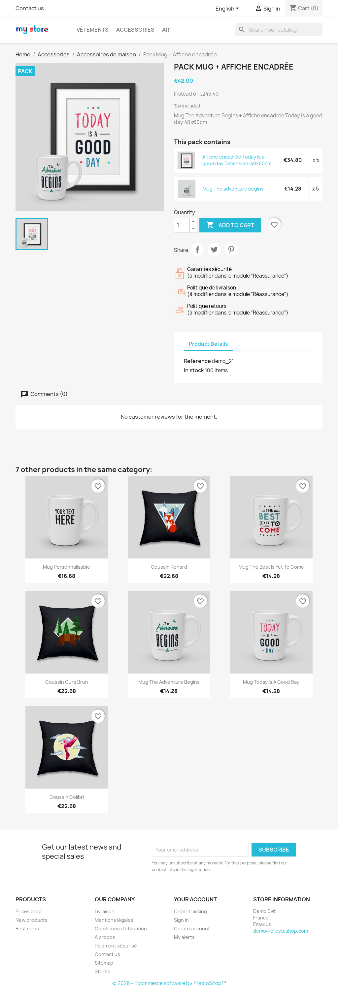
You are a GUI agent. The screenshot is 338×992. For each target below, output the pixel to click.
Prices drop (29, 911)
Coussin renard (169, 567)
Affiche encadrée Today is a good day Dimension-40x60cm (236, 160)
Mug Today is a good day (271, 682)
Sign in (181, 920)
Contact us (30, 8)
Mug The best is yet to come (271, 567)
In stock (194, 370)
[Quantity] (182, 225)
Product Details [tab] (208, 344)
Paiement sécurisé (116, 946)
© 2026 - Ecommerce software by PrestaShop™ (169, 983)
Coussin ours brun (66, 682)
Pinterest (231, 249)
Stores (102, 971)
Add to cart (230, 225)
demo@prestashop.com (280, 931)
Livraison (105, 911)
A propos (105, 937)
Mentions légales (114, 920)
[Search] (278, 29)
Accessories (135, 29)
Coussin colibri (67, 797)
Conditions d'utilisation (121, 928)
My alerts (184, 937)
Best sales (27, 928)
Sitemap (104, 963)
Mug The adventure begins (233, 189)
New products (32, 920)
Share (197, 249)
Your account (195, 899)
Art (167, 29)
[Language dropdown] (228, 9)
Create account (192, 928)
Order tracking (190, 911)
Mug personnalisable (66, 567)
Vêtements (93, 29)
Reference (197, 361)
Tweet (214, 249)
